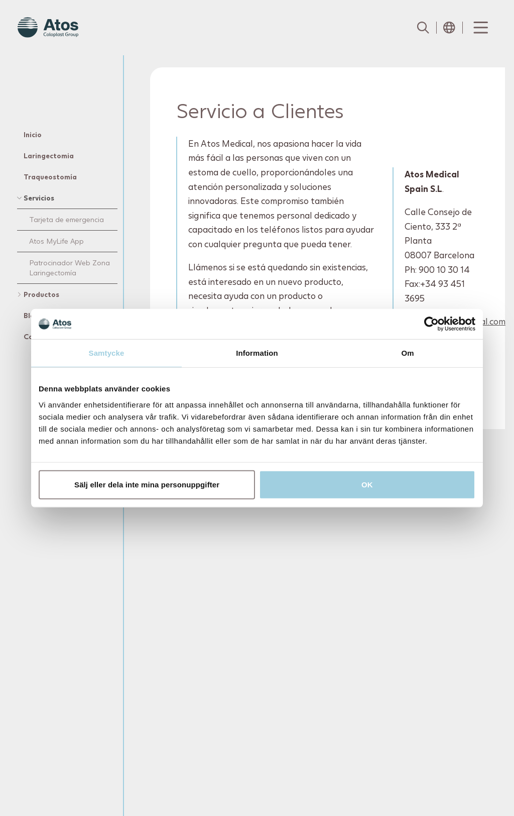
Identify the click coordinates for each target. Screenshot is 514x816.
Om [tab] (407, 353)
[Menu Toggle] (480, 28)
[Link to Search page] (423, 28)
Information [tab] (257, 353)
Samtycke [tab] (106, 353)
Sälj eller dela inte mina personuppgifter (146, 484)
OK (367, 484)
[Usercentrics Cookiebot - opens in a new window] (431, 324)
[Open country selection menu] (449, 28)
